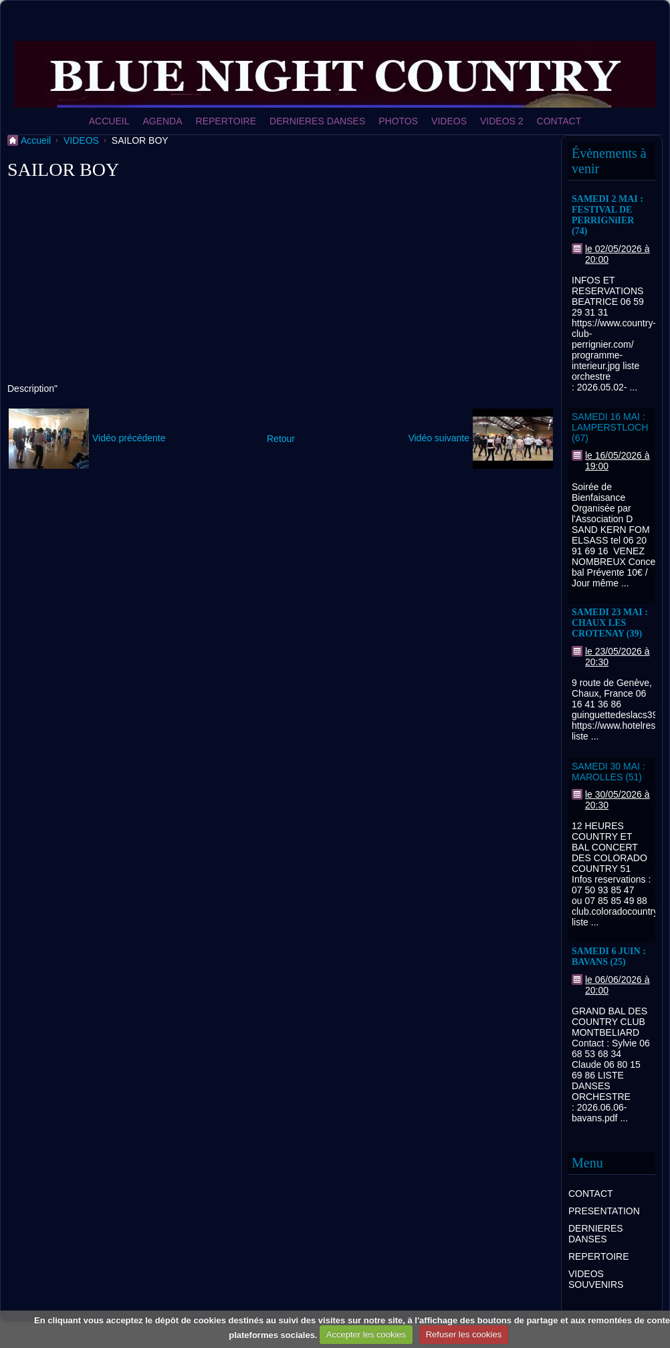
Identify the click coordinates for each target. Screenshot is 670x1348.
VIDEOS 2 (502, 121)
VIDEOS (449, 121)
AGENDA (162, 121)
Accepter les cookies (366, 1334)
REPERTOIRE (226, 121)
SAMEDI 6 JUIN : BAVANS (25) (609, 956)
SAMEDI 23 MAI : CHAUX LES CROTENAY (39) (610, 623)
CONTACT (559, 121)
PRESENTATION (604, 1211)
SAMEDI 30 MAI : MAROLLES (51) (608, 771)
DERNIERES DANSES (317, 121)
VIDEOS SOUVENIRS (595, 1279)
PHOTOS (398, 121)
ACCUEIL (109, 121)
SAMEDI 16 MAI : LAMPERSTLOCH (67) (610, 427)
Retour (281, 438)
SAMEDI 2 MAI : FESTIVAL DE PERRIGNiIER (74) (607, 215)
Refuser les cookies (463, 1334)
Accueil (36, 140)
